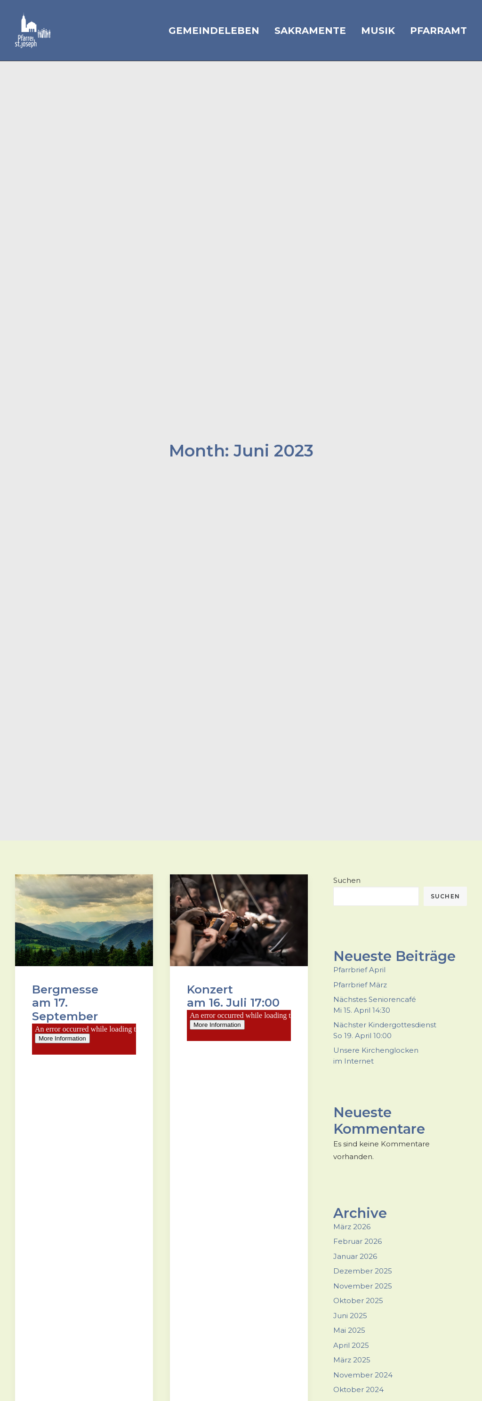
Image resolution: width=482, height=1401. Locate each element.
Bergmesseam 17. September (65, 992)
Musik (378, 30)
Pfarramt (438, 30)
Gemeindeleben (214, 30)
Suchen (347, 869)
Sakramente (310, 30)
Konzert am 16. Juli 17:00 (233, 985)
